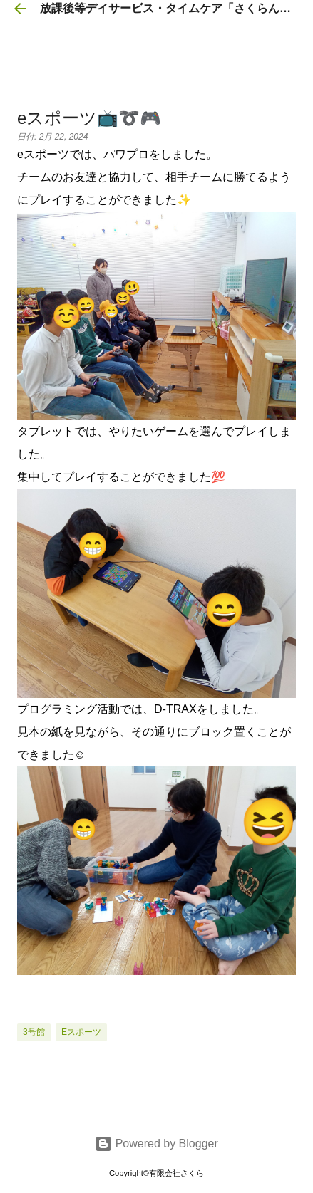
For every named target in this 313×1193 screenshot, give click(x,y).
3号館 (34, 1032)
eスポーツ (81, 1032)
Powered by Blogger (156, 1143)
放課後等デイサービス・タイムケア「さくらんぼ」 (171, 8)
